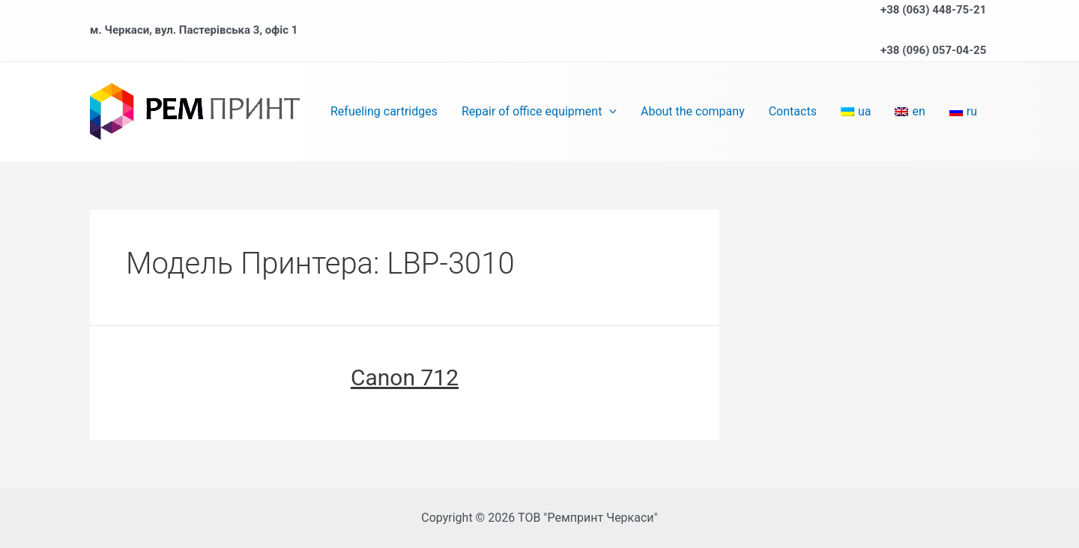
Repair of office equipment (539, 111)
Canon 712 (405, 377)
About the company (693, 111)
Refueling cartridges (384, 111)
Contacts (793, 111)
